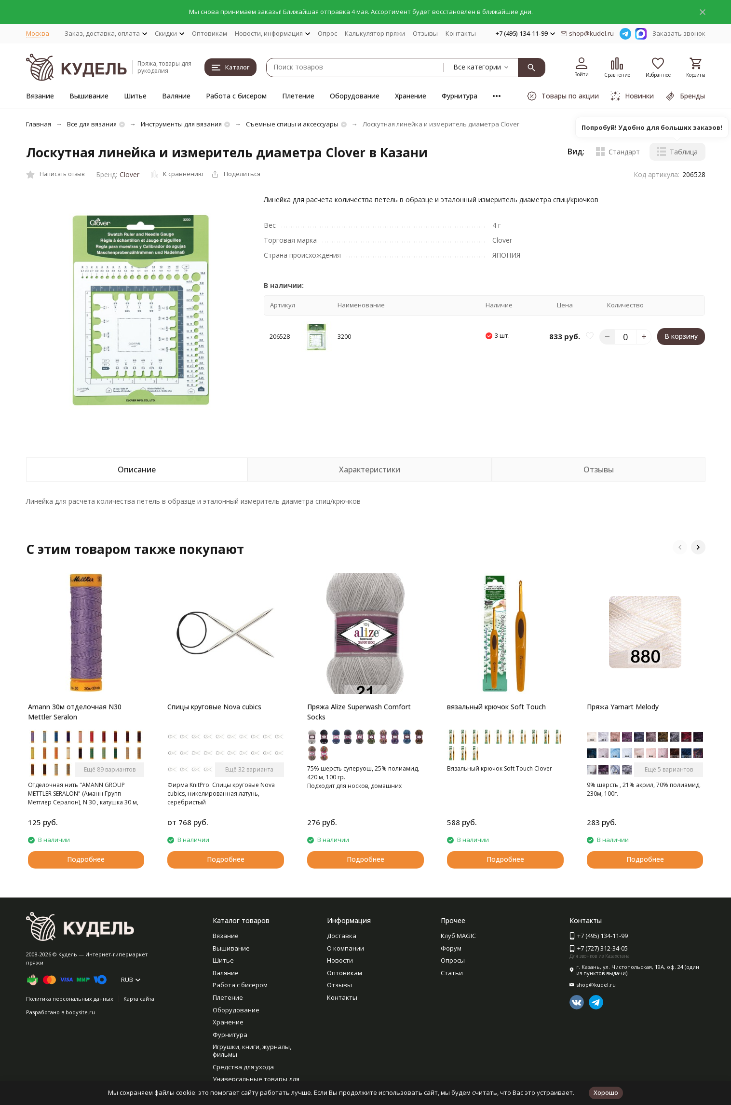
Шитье (135, 95)
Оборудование (354, 95)
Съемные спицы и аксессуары (292, 124)
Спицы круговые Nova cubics (214, 706)
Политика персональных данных (69, 998)
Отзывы (425, 33)
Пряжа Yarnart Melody (623, 706)
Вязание (40, 95)
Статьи (452, 972)
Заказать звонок (678, 33)
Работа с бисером (236, 95)
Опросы (453, 960)
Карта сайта (138, 998)
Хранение (410, 95)
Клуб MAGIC (458, 935)
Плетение (298, 95)
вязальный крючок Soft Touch (496, 706)
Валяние (176, 95)
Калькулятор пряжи (375, 33)
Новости (340, 960)
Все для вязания (92, 124)
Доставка (341, 935)
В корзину (681, 336)
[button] (680, 547)
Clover (129, 174)
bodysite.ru (80, 1012)
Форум (451, 948)
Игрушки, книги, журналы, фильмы (252, 1050)
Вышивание (88, 95)
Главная (38, 124)
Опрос (327, 33)
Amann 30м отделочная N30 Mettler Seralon (75, 711)
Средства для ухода (243, 1067)
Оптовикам (209, 33)
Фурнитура (459, 95)
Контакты (461, 33)
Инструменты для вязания (181, 124)
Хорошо (606, 1092)
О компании (345, 948)
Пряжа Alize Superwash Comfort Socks (359, 711)
